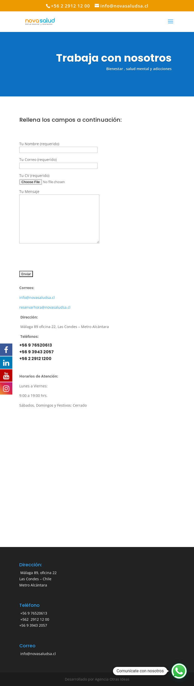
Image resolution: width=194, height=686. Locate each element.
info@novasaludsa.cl (37, 297)
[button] (179, 671)
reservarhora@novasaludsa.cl (44, 307)
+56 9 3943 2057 (36, 352)
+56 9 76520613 (35, 345)
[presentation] (58, 255)
